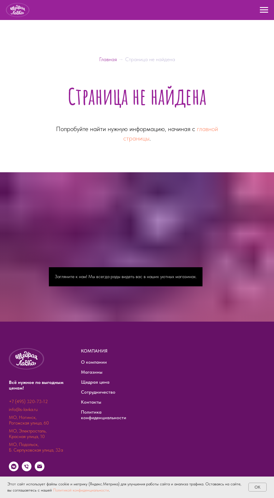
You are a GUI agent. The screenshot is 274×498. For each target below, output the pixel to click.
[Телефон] (26, 469)
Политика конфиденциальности (103, 414)
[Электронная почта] (39, 469)
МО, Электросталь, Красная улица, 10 (28, 433)
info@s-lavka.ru (23, 409)
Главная (108, 59)
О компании (94, 362)
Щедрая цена (95, 382)
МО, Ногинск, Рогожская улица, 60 (29, 420)
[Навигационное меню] (264, 10)
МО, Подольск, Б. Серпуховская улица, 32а (36, 447)
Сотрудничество (98, 392)
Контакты (91, 402)
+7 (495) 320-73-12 (28, 401)
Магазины (91, 372)
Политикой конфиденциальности (81, 490)
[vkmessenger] (14, 469)
